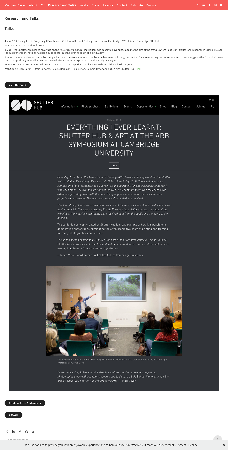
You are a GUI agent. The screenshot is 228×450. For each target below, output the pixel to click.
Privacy (151, 5)
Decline (193, 445)
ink (138, 69)
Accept (182, 445)
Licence (108, 5)
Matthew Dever (15, 5)
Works (84, 5)
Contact (122, 5)
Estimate (137, 5)
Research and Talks (62, 5)
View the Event (17, 85)
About (33, 5)
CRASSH (13, 415)
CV (42, 5)
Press (95, 5)
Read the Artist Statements (25, 403)
